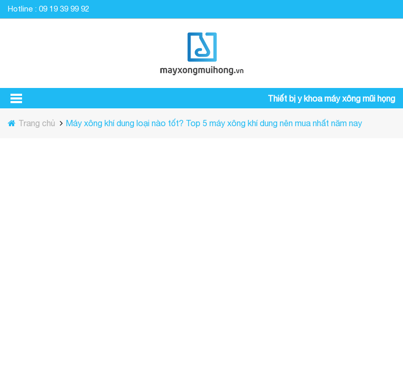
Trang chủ (37, 123)
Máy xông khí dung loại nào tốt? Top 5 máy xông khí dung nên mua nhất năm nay (214, 123)
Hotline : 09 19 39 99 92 (48, 8)
